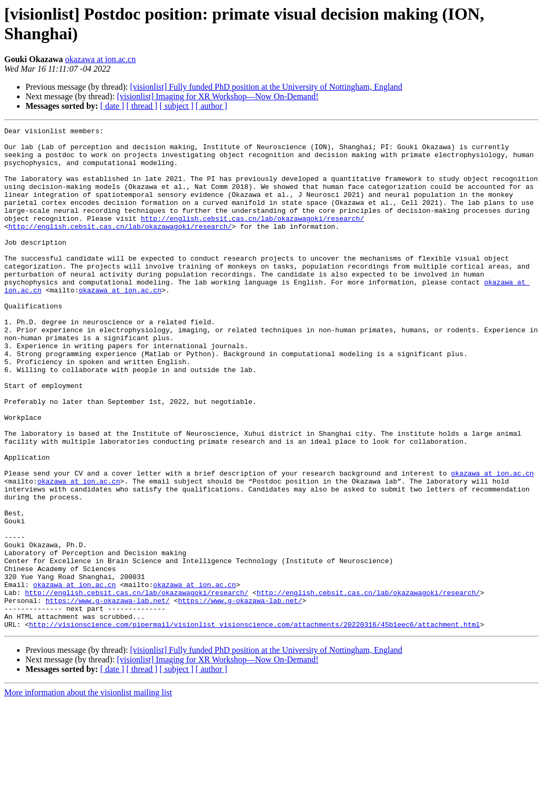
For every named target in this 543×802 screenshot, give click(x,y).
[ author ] (211, 105)
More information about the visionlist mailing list (88, 792)
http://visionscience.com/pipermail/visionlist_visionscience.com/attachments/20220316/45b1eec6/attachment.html (254, 724)
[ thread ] (141, 105)
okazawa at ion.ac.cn (100, 59)
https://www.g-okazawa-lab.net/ (108, 696)
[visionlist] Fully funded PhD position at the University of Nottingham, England (266, 86)
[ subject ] (177, 105)
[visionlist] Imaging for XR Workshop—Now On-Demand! (217, 96)
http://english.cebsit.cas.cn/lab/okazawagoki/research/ (252, 237)
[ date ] (112, 105)
